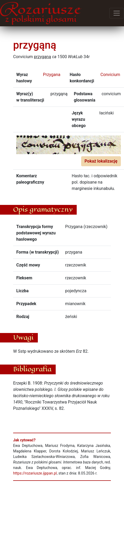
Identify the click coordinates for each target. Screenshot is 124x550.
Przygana (51, 74)
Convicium (110, 74)
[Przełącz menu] (116, 13)
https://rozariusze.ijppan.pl (35, 473)
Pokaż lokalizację (101, 161)
